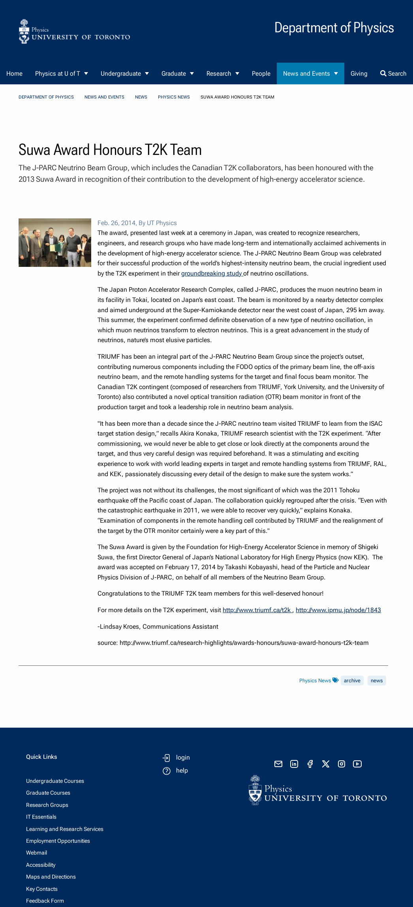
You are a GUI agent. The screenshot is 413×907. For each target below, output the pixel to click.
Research (218, 73)
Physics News (174, 97)
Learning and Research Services (64, 829)
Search (393, 73)
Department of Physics (46, 97)
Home (14, 73)
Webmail (36, 852)
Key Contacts (42, 889)
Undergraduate (121, 73)
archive (352, 681)
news (377, 681)
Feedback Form (45, 901)
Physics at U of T (57, 73)
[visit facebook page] (310, 764)
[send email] (278, 764)
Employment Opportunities (58, 841)
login (183, 757)
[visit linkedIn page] (294, 764)
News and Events (306, 73)
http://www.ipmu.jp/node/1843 (338, 610)
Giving (359, 73)
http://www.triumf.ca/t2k (257, 610)
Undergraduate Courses (55, 781)
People (261, 73)
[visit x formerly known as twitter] (325, 764)
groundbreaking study (212, 273)
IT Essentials (41, 817)
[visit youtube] (357, 764)
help (182, 770)
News (141, 97)
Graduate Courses (48, 793)
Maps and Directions (51, 876)
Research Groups (47, 805)
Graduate (173, 73)
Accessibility (40, 865)
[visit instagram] (341, 764)
